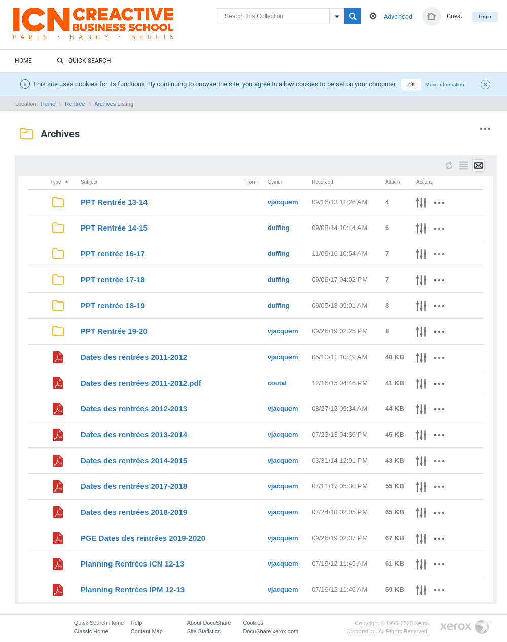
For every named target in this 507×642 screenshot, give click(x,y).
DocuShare (114, 28)
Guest (454, 16)
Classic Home (91, 631)
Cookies (253, 623)
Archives (105, 104)
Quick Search (84, 61)
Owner (275, 182)
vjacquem (283, 202)
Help (136, 623)
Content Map (147, 631)
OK (411, 84)
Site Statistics (204, 631)
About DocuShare (209, 623)
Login (485, 16)
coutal (277, 383)
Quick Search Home (99, 623)
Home (23, 60)
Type (59, 182)
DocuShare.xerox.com (270, 631)
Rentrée (75, 104)
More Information (444, 84)
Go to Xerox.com (466, 627)
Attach (392, 182)
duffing (279, 228)
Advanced (398, 16)
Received (322, 182)
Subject (89, 182)
